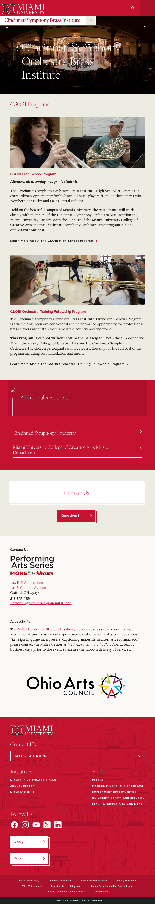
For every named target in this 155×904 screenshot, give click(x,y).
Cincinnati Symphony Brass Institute (42, 20)
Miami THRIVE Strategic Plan (33, 780)
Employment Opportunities (114, 792)
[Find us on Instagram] (25, 825)
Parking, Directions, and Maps (117, 804)
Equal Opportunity (29, 880)
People (97, 780)
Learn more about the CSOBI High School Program (52, 241)
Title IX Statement (32, 886)
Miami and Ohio (22, 792)
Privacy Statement (126, 880)
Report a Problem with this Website (66, 891)
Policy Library (101, 891)
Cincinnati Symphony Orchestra (77, 432)
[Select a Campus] (77, 756)
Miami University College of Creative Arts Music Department (77, 449)
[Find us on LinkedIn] (58, 825)
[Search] (133, 8)
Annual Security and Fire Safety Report (112, 886)
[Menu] (147, 8)
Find (97, 771)
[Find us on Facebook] (14, 825)
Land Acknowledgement (94, 880)
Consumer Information (60, 880)
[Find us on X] (47, 825)
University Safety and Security (118, 798)
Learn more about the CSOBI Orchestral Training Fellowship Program (67, 364)
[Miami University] (23, 9)
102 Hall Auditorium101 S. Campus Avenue (28, 585)
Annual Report (22, 786)
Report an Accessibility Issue (66, 886)
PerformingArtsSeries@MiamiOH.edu (41, 602)
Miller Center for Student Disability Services (54, 629)
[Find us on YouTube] (36, 825)
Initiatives (21, 771)
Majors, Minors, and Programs (117, 786)
